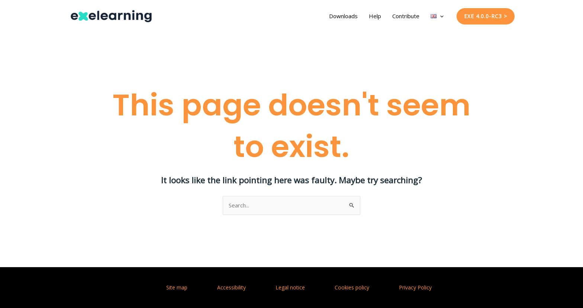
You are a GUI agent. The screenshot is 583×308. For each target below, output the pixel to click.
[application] (440, 16)
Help (375, 16)
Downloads (343, 16)
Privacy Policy (415, 287)
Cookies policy (352, 287)
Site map (176, 287)
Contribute (405, 16)
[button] (486, 16)
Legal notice (290, 287)
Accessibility (231, 287)
